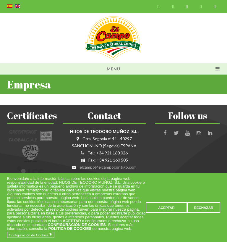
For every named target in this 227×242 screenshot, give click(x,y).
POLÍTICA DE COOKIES (69, 228)
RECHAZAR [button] (203, 207)
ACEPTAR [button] (166, 207)
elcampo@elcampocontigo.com (108, 167)
